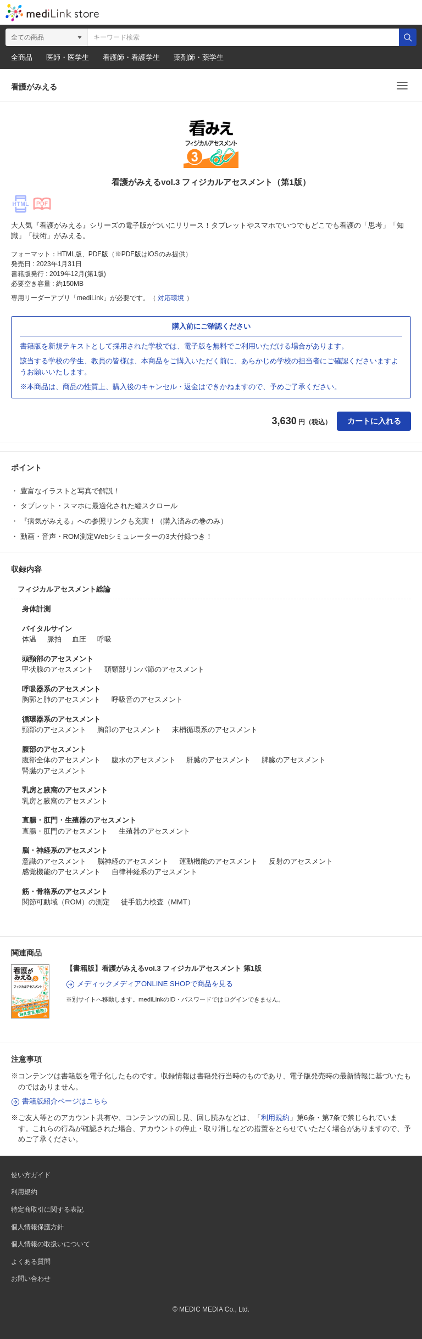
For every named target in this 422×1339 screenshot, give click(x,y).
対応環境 (171, 298)
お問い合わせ (31, 1278)
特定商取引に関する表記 (47, 1209)
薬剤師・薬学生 (199, 57)
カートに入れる (374, 421)
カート (357, 12)
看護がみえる (34, 86)
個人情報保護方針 (37, 1227)
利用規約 (275, 1117)
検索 (408, 37)
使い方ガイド (31, 1175)
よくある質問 (31, 1261)
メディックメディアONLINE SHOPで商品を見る (155, 984)
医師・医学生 (67, 57)
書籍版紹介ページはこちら (65, 1101)
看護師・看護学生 (131, 57)
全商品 (21, 57)
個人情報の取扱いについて (50, 1244)
